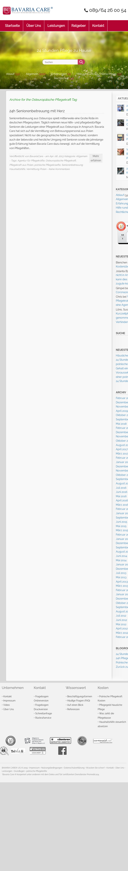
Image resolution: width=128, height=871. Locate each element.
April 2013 (122, 581)
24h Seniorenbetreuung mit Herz (37, 111)
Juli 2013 (121, 573)
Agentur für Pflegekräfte (30, 160)
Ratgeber (78, 24)
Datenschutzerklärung (74, 768)
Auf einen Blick (75, 704)
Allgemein (32, 74)
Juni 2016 (121, 492)
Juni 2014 (121, 556)
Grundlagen (19, 771)
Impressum (9, 700)
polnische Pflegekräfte (36, 771)
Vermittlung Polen (36, 169)
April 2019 (122, 410)
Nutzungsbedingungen (51, 768)
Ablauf (10, 74)
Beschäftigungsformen (79, 696)
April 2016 (122, 500)
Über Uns (33, 24)
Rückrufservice (43, 717)
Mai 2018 (121, 423)
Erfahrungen (59, 74)
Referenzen (73, 709)
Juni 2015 (121, 521)
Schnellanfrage (43, 713)
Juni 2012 (121, 620)
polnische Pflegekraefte (47, 164)
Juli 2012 (121, 615)
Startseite (12, 24)
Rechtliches (61, 78)
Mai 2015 (121, 526)
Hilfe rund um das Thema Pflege (96, 74)
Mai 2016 (121, 496)
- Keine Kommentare (58, 169)
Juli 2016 (121, 487)
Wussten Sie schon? (95, 768)
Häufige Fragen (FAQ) (78, 700)
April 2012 (122, 628)
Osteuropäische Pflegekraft (61, 160)
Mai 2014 (121, 560)
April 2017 (122, 449)
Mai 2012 (121, 624)
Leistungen (56, 24)
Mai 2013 (121, 577)
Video (6, 704)
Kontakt (98, 24)
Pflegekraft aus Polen (21, 164)
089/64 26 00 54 (107, 10)
